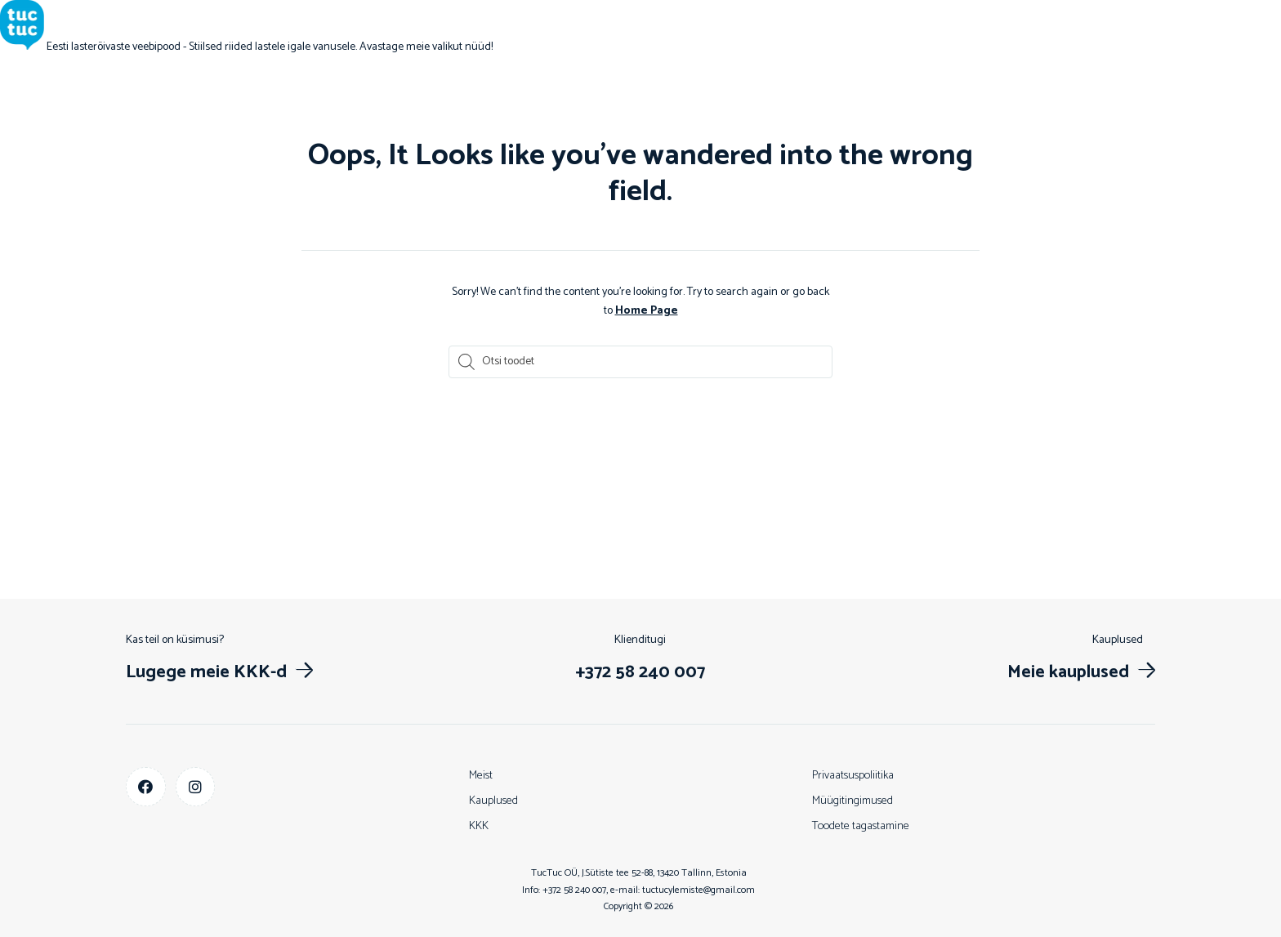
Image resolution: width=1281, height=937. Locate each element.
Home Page (646, 310)
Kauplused (493, 800)
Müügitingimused (852, 800)
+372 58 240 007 (574, 889)
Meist (481, 774)
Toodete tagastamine (860, 825)
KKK (479, 825)
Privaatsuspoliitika (853, 774)
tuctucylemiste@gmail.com (698, 889)
